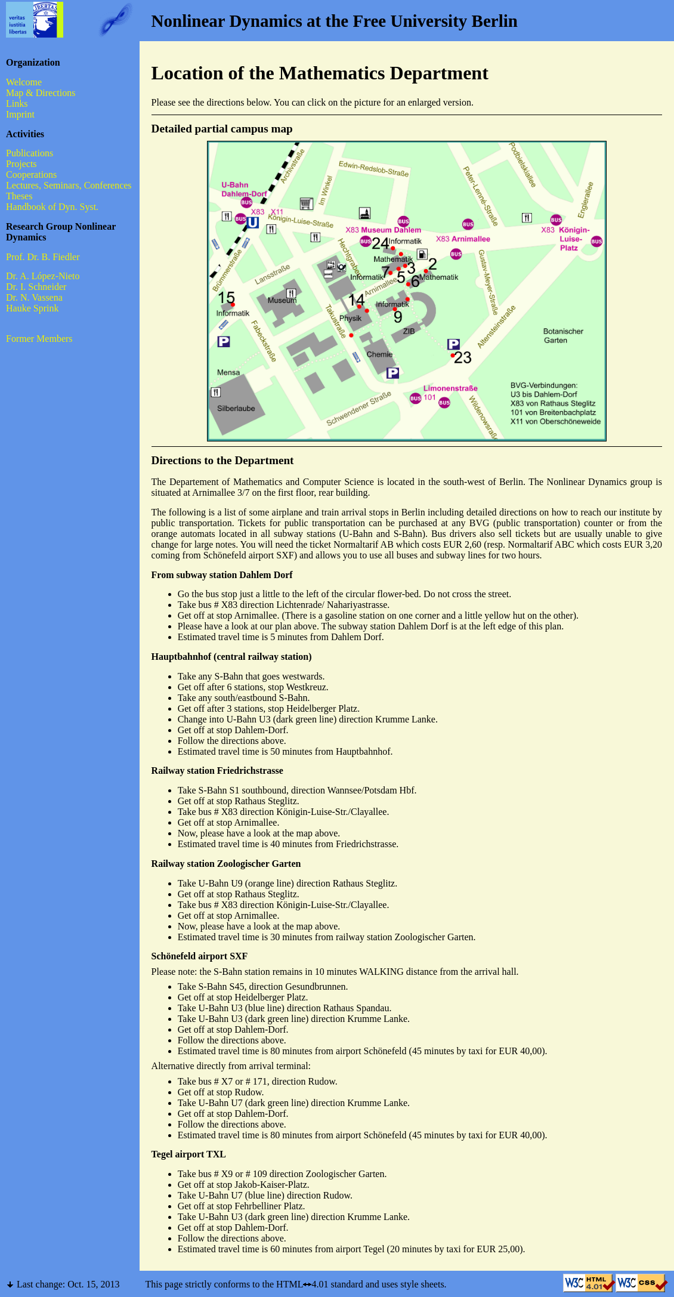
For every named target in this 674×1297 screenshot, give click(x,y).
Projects (21, 164)
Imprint (20, 114)
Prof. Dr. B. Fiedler (43, 257)
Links (16, 103)
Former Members (39, 338)
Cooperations (31, 174)
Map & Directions (40, 93)
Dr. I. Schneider (36, 287)
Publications (29, 153)
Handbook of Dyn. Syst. (52, 207)
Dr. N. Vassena (34, 297)
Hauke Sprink (32, 308)
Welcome (24, 82)
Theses (19, 196)
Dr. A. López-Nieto (43, 276)
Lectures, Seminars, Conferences (69, 185)
